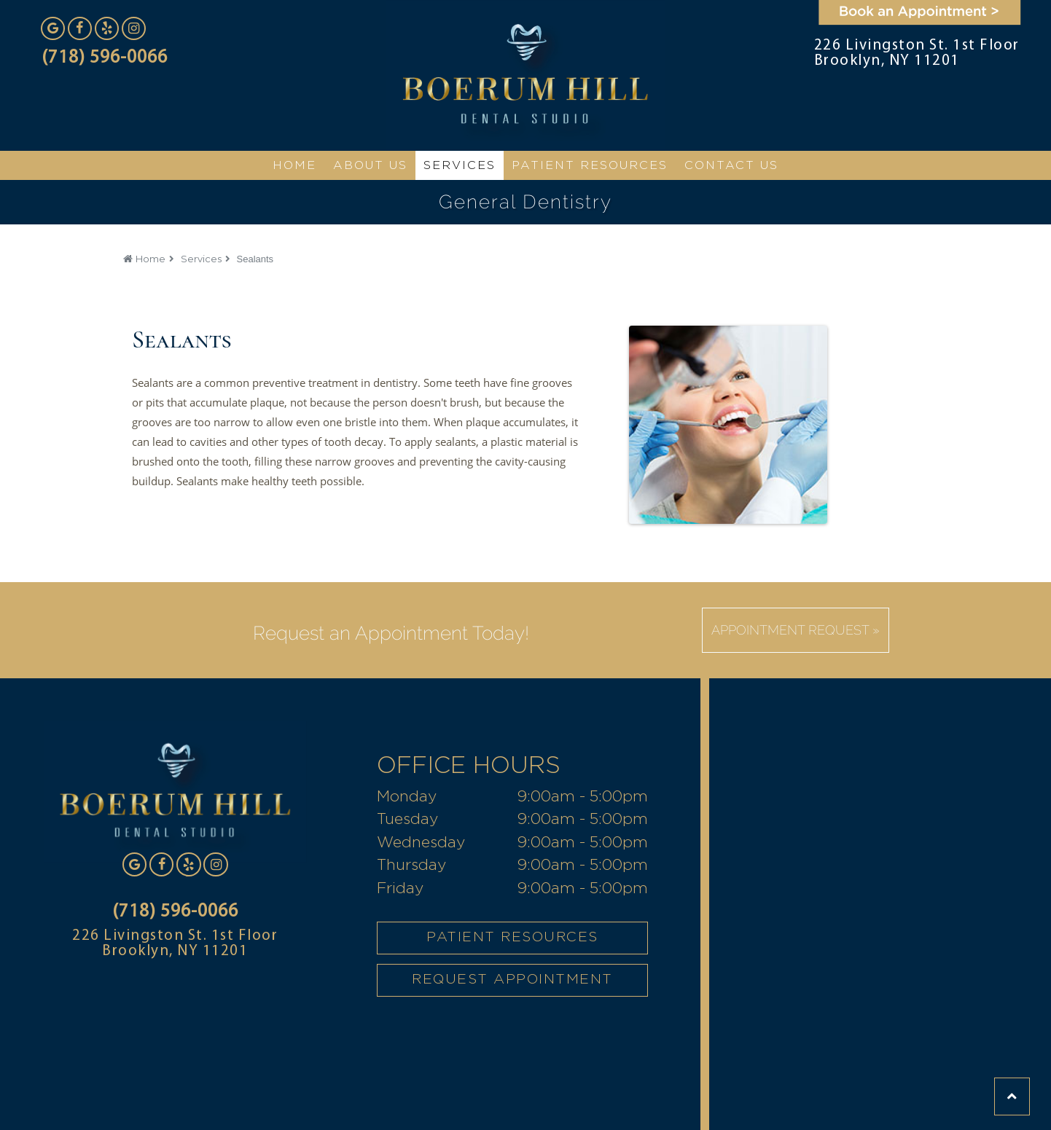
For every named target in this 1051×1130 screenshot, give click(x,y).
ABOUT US (370, 165)
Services (201, 258)
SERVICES (459, 165)
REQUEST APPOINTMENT (512, 979)
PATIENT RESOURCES (512, 937)
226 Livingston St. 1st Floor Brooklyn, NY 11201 (917, 53)
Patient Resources (590, 165)
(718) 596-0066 (105, 58)
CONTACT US (731, 165)
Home (150, 258)
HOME (294, 165)
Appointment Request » (795, 629)
